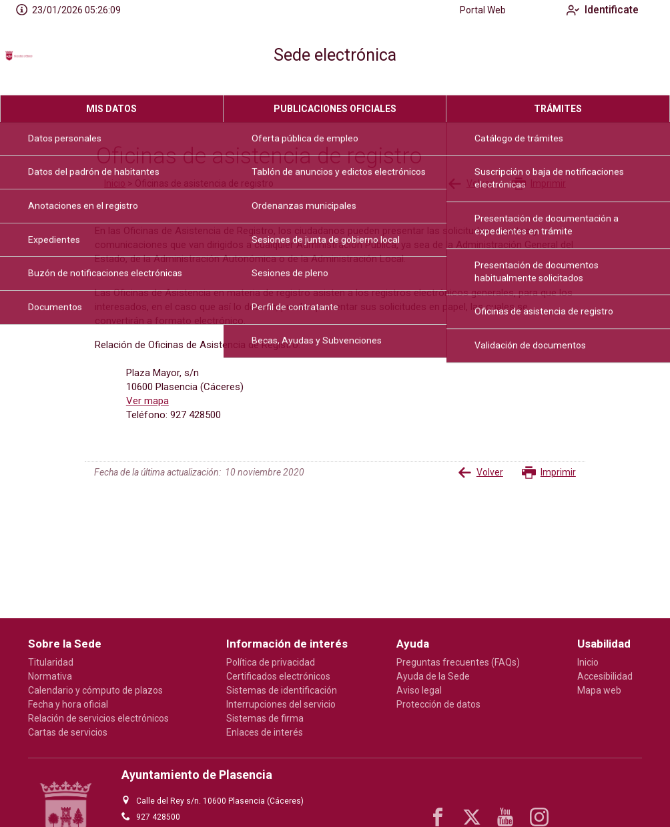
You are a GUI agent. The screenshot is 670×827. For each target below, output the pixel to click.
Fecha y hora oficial (68, 704)
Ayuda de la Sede (433, 676)
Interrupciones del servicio (281, 704)
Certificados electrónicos (278, 676)
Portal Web (472, 10)
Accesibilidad (605, 676)
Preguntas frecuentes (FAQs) (458, 662)
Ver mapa (147, 401)
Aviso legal (419, 690)
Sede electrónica (335, 55)
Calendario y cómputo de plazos (95, 690)
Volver (470, 184)
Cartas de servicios (67, 732)
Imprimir (539, 184)
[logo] (65, 58)
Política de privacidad (270, 662)
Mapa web (599, 690)
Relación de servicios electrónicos (98, 718)
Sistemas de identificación (281, 690)
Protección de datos (438, 704)
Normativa (50, 676)
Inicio (114, 183)
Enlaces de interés (264, 732)
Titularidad (50, 662)
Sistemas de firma (265, 718)
